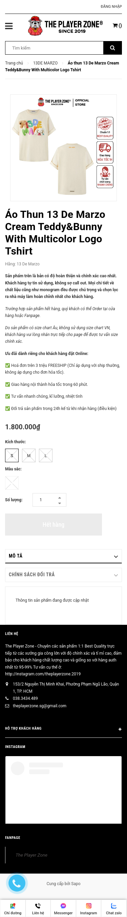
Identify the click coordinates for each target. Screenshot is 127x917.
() (117, 25)
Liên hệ (11, 634)
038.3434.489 (25, 698)
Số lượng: (14, 500)
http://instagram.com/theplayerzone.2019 (43, 674)
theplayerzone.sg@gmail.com (39, 706)
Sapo (75, 883)
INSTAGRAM (15, 747)
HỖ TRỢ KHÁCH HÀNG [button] (63, 730)
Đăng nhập (111, 6)
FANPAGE (12, 838)
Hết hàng (53, 524)
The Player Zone (31, 855)
